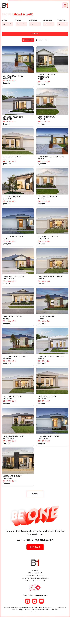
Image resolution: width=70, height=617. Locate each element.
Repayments (41, 40)
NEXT (35, 494)
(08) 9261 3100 (39, 581)
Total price (28, 40)
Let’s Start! (35, 543)
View (18, 66)
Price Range (47, 20)
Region (4, 20)
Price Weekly (61, 20)
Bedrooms (33, 20)
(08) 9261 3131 (42, 578)
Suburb (18, 20)
